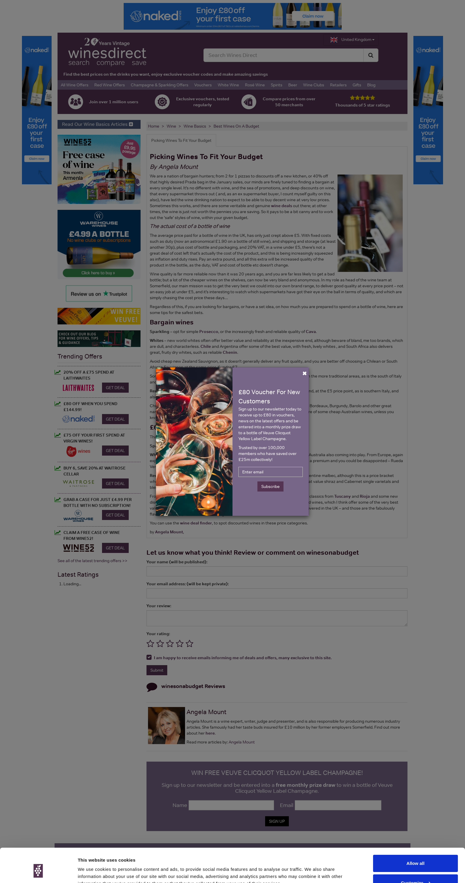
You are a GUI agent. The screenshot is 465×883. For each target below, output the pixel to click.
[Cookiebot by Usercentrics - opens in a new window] (38, 871)
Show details (91, 871)
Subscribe (270, 486)
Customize (416, 854)
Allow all (416, 834)
